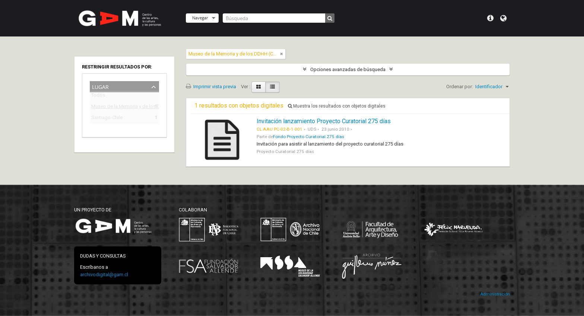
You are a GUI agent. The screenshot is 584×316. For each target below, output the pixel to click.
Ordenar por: (459, 86)
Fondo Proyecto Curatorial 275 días (308, 136)
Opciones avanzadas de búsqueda (347, 69)
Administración (495, 294)
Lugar (100, 86)
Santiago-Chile (107, 118)
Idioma (503, 18)
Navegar (200, 17)
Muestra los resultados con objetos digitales (336, 106)
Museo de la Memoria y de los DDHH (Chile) (119, 107)
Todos (98, 96)
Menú (490, 18)
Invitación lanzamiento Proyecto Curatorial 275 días (324, 121)
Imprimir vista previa (211, 86)
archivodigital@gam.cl (104, 274)
